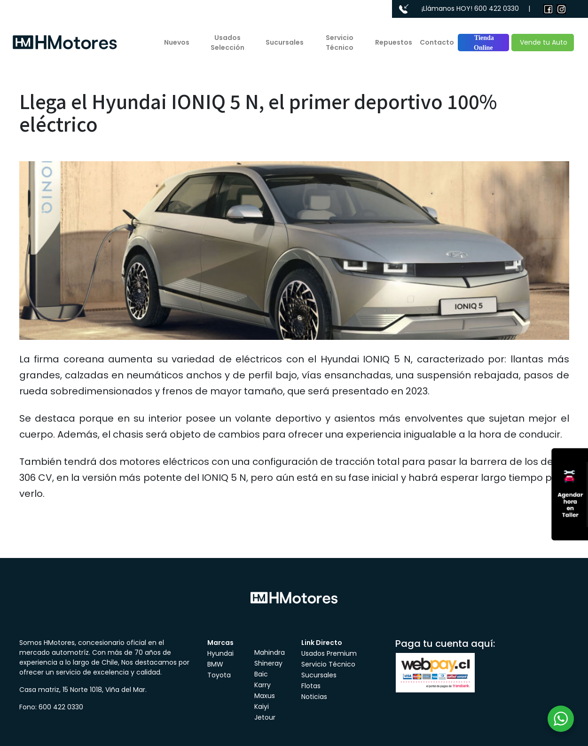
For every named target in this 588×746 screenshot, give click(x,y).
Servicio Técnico (339, 42)
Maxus (264, 695)
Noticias (314, 696)
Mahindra (269, 652)
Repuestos (393, 42)
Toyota (219, 675)
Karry (262, 685)
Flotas (311, 686)
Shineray (268, 663)
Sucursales (285, 42)
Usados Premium (329, 653)
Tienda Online (483, 42)
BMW (215, 664)
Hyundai (220, 653)
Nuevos (176, 42)
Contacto (437, 42)
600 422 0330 (496, 8)
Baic (261, 674)
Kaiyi (261, 706)
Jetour (264, 717)
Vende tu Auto (542, 42)
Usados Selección (227, 42)
